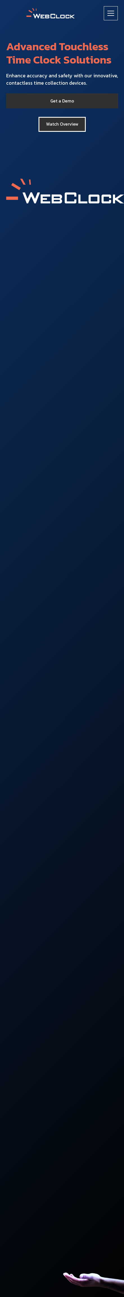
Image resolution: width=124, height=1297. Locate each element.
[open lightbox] (62, 124)
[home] (50, 13)
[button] (111, 13)
